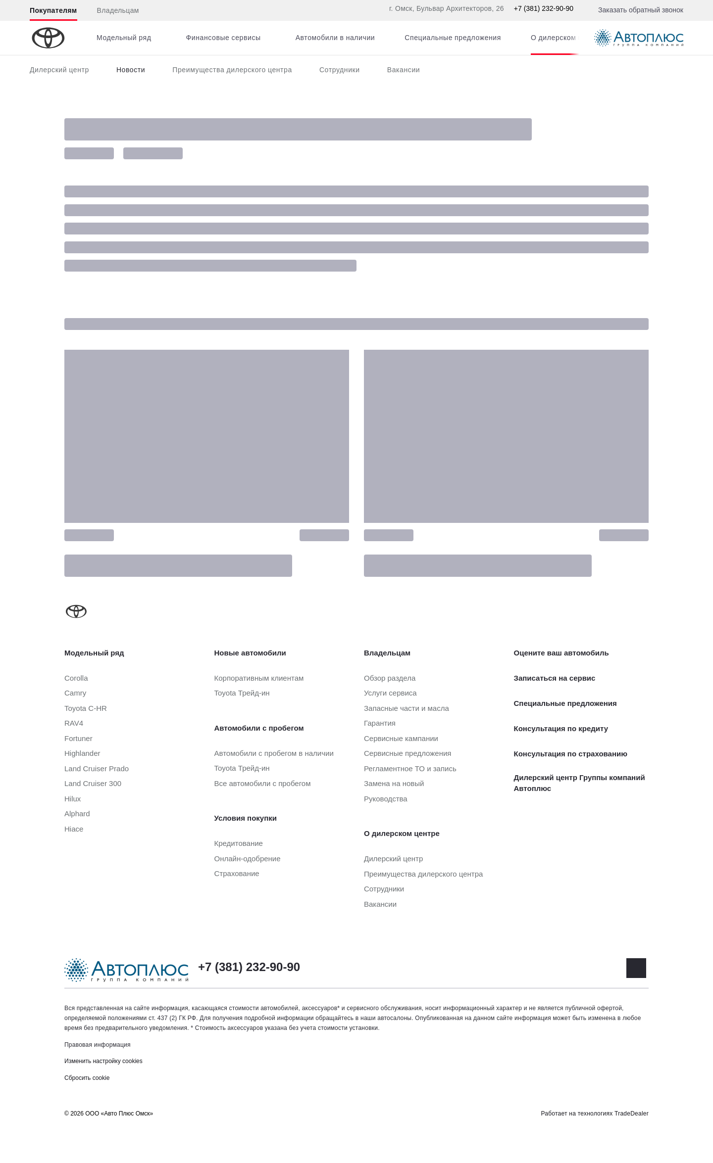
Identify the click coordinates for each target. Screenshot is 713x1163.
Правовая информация (97, 1044)
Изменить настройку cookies (103, 1061)
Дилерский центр (59, 70)
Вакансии (403, 70)
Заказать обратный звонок (640, 10)
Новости (130, 70)
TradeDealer (631, 1113)
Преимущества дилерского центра (232, 70)
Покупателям (53, 10)
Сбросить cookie (86, 1077)
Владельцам (118, 10)
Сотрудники (339, 70)
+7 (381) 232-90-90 (543, 8)
